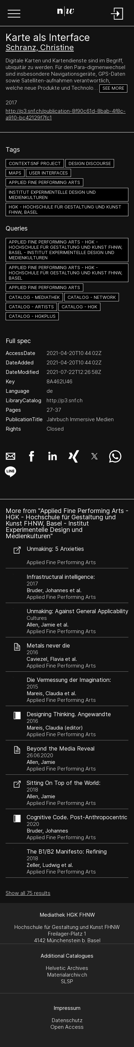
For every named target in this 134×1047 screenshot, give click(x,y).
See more (113, 88)
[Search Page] (65, 12)
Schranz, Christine (40, 47)
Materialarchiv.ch (67, 974)
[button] (14, 14)
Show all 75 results (28, 893)
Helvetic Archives (67, 968)
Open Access (67, 1027)
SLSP (67, 981)
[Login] (117, 20)
